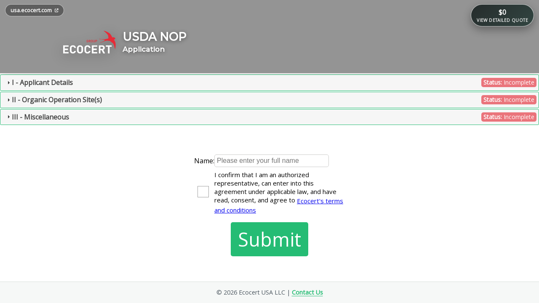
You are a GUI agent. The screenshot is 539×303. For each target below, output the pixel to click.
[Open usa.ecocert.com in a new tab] (34, 10)
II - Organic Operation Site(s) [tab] (270, 99)
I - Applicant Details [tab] (270, 82)
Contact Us (307, 292)
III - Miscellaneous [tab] (270, 117)
